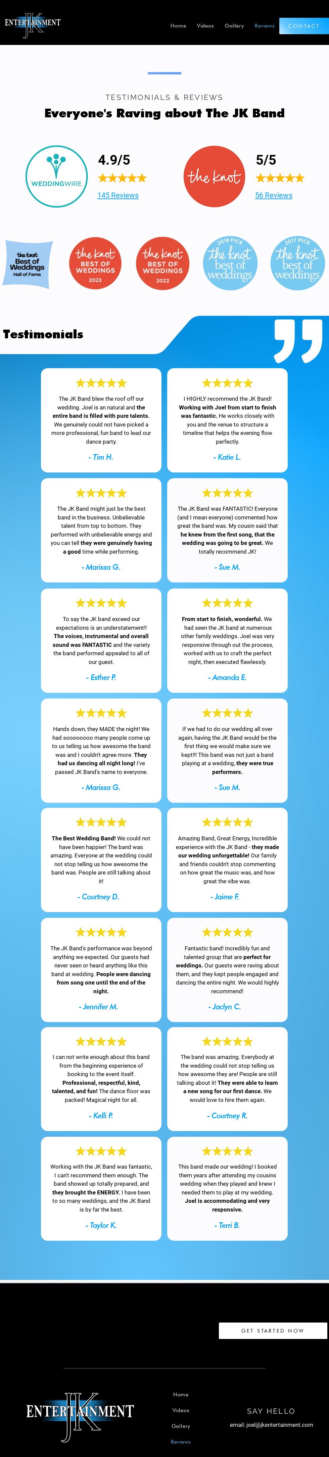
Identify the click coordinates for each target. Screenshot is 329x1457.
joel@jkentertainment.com (279, 1424)
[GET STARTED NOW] (273, 1331)
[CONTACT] (304, 26)
